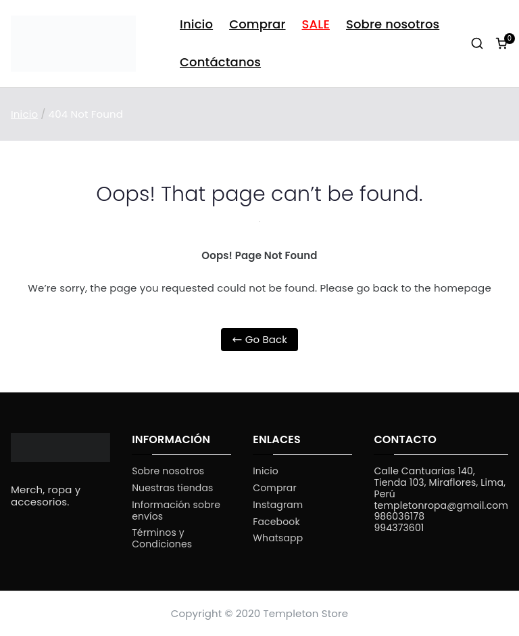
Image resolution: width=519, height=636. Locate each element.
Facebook (276, 522)
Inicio (196, 24)
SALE (316, 24)
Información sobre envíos (176, 510)
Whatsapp (278, 538)
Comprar (257, 24)
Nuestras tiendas (172, 488)
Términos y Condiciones (162, 538)
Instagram (278, 505)
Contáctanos (220, 61)
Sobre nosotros (392, 24)
